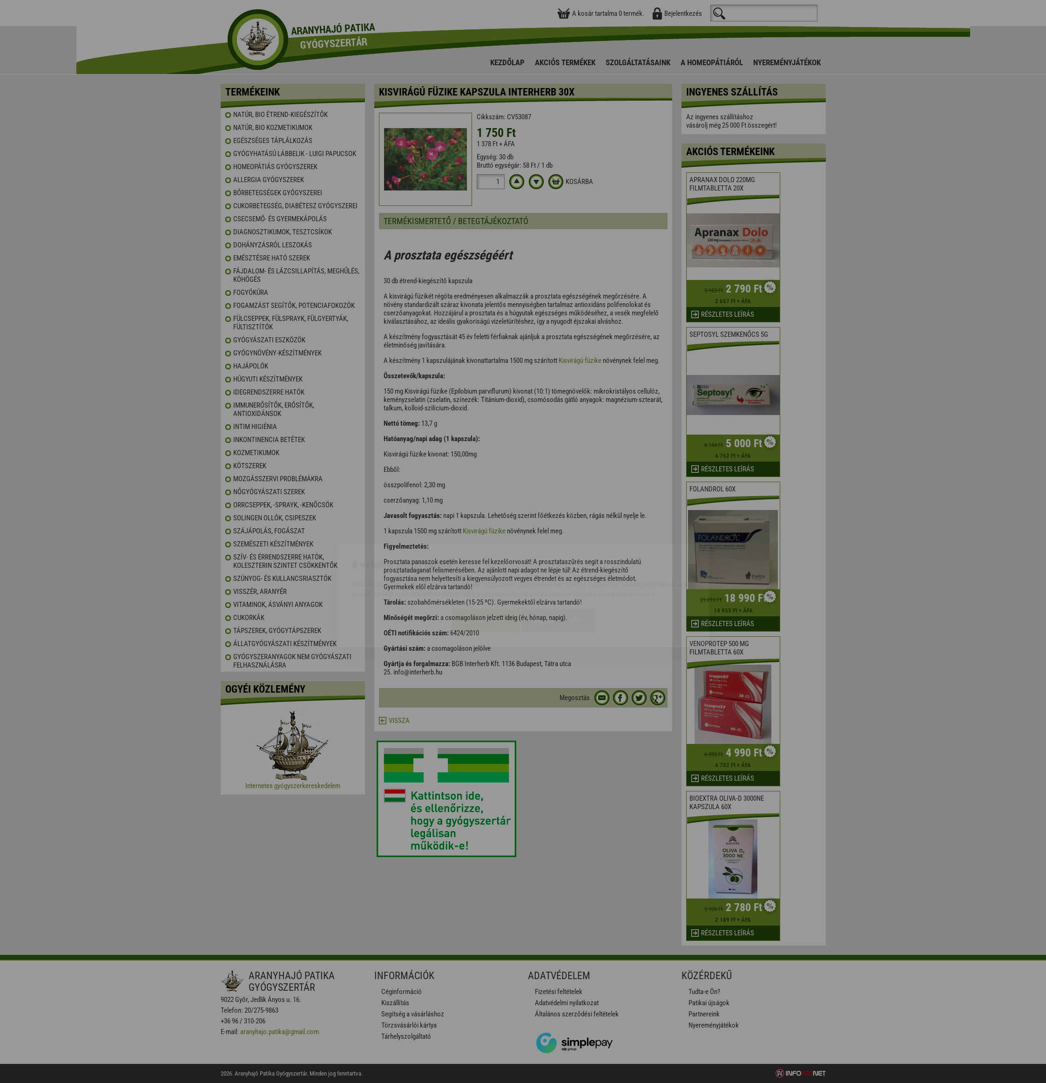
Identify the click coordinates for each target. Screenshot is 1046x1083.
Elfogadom (486, 566)
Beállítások (558, 566)
